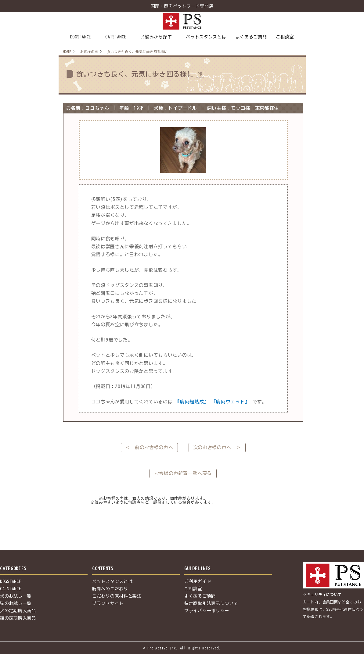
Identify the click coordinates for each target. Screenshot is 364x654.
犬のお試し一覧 (15, 596)
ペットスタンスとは (206, 37)
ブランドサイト (108, 603)
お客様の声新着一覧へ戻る (183, 473)
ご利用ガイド (197, 581)
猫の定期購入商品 (18, 618)
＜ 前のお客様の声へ (149, 447)
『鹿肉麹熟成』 (192, 401)
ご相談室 (285, 37)
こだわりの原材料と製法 (117, 596)
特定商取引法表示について (211, 603)
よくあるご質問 (251, 37)
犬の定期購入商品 (18, 611)
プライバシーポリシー (206, 611)
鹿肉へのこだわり (110, 589)
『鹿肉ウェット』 (230, 401)
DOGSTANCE (80, 37)
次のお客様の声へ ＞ (217, 447)
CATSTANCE (115, 37)
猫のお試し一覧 (15, 603)
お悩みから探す (156, 37)
